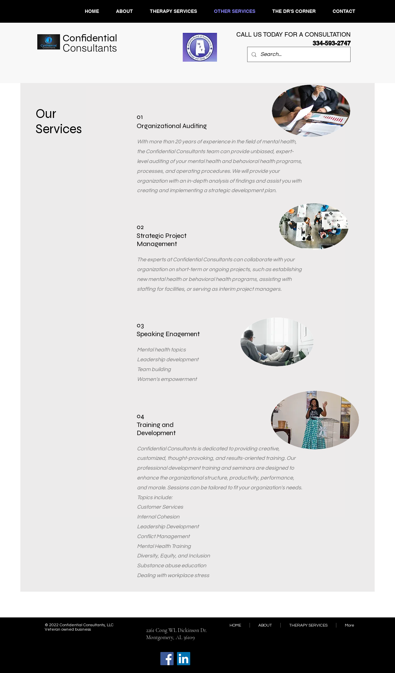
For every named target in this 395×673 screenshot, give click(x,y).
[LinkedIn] (183, 658)
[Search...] (298, 54)
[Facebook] (167, 658)
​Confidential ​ (91, 43)
